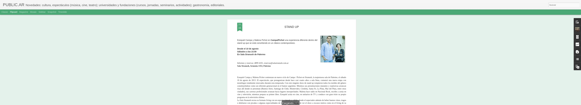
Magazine (23, 12)
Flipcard (13, 12)
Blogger (301, 103)
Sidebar (42, 12)
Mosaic (33, 12)
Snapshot (52, 12)
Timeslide (62, 12)
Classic (4, 12)
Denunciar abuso (311, 103)
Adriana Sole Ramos (305, 52)
